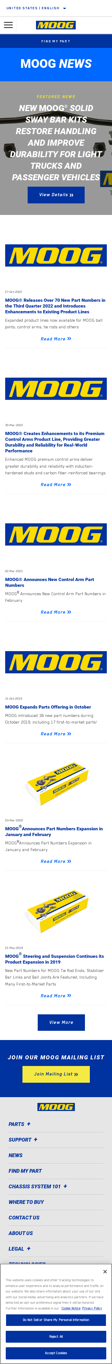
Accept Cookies (56, 1353)
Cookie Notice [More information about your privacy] (71, 1308)
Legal (20, 1249)
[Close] (105, 1271)
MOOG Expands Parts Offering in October (48, 707)
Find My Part (56, 41)
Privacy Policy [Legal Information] (92, 1308)
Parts (20, 1124)
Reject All (56, 1337)
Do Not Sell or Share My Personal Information (56, 1320)
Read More (53, 339)
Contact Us (24, 1218)
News (15, 1155)
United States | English (33, 8)
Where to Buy (26, 1202)
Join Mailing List (53, 1074)
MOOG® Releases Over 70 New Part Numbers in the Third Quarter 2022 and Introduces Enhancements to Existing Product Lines (55, 305)
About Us (21, 1233)
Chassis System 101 (39, 1186)
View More (61, 1022)
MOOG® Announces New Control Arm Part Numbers (49, 582)
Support (24, 1140)
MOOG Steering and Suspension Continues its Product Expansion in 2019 (54, 959)
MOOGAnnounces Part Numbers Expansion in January (54, 831)
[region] (56, 1314)
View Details (53, 194)
